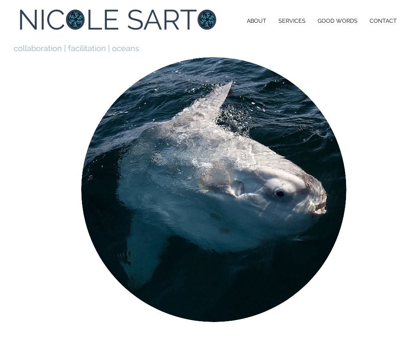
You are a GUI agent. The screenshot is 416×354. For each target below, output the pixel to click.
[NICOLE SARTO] (118, 19)
